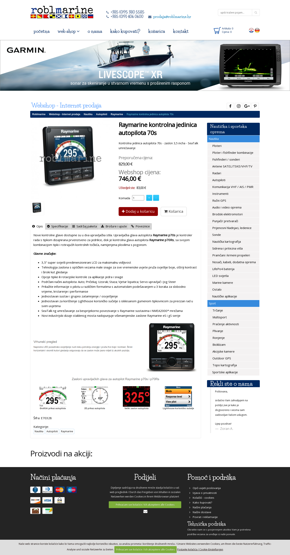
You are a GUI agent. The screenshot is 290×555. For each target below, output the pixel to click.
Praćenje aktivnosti (225, 324)
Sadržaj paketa (84, 226)
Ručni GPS (218, 200)
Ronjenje (218, 338)
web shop (69, 31)
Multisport (219, 317)
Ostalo (216, 289)
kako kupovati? (125, 31)
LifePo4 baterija (222, 269)
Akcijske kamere (223, 351)
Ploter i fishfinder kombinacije (232, 153)
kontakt (180, 31)
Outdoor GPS (221, 358)
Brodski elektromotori (227, 214)
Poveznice (140, 226)
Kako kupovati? (200, 502)
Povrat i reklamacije (203, 517)
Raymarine (117, 114)
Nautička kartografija (226, 241)
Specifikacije (57, 226)
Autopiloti (101, 114)
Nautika (88, 114)
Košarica (173, 211)
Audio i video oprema (226, 207)
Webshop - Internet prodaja (64, 114)
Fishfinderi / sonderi (225, 159)
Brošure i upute (114, 226)
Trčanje (217, 310)
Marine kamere (222, 283)
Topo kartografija (224, 365)
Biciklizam (219, 344)
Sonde (216, 235)
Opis (37, 226)
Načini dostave (200, 512)
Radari (216, 173)
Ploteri (216, 146)
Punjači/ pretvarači (224, 221)
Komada (124, 198)
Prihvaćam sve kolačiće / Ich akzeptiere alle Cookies (145, 504)
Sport (212, 303)
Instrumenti (219, 194)
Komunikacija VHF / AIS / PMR (232, 187)
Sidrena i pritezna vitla (227, 248)
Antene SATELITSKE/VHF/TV (231, 166)
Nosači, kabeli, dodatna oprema (233, 262)
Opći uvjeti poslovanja (205, 488)
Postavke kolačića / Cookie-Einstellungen (200, 549)
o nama (95, 31)
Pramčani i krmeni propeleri (230, 255)
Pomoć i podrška (211, 477)
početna (42, 31)
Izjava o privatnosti (203, 493)
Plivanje (217, 331)
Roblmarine (39, 114)
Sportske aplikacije (224, 372)
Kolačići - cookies (201, 497)
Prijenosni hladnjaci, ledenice (231, 228)
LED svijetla (220, 276)
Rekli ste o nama (231, 383)
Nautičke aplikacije (224, 296)
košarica (156, 31)
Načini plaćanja (200, 507)
